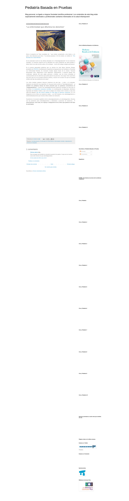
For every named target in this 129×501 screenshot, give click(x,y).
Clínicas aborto (34, 152)
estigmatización (68, 141)
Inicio (52, 164)
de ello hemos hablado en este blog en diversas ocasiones (53, 92)
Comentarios (83, 154)
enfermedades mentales (59, 141)
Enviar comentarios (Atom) (39, 171)
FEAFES (36, 69)
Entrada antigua (71, 164)
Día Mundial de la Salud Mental (47, 141)
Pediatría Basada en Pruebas (48, 8)
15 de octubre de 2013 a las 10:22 (38, 158)
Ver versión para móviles (50, 167)
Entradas (82, 151)
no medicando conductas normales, (42, 89)
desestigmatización (35, 141)
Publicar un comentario (33, 161)
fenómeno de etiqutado (32, 142)
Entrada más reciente (32, 164)
